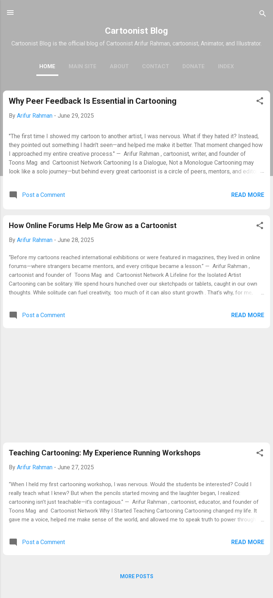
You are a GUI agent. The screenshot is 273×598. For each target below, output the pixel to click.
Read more (247, 194)
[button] (259, 102)
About (119, 66)
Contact (155, 66)
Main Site (83, 66)
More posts (136, 576)
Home (47, 66)
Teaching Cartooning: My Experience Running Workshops (105, 452)
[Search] (262, 15)
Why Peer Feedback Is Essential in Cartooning (92, 101)
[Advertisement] (136, 385)
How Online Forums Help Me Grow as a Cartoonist (92, 225)
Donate (193, 66)
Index (226, 66)
